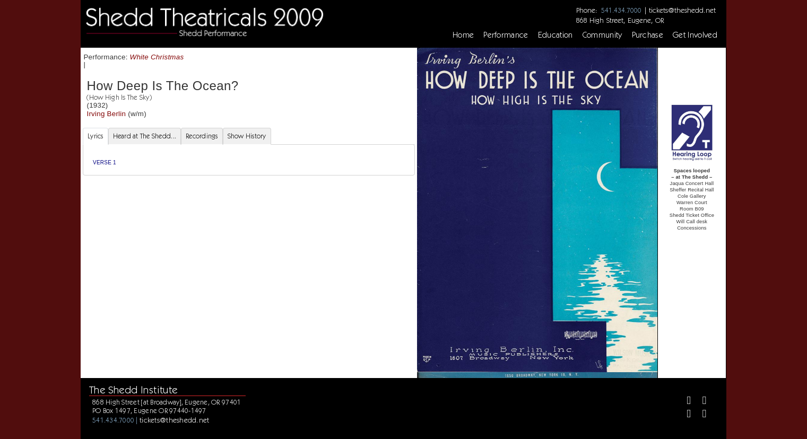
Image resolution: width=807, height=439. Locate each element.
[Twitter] (700, 401)
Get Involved (695, 35)
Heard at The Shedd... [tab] (144, 136)
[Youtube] (700, 415)
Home (463, 35)
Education (555, 35)
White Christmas (157, 57)
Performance (505, 35)
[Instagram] (684, 415)
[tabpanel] (248, 160)
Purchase (648, 35)
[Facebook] (684, 401)
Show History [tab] (247, 136)
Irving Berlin (106, 114)
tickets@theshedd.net (682, 10)
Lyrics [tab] (95, 136)
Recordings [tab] (202, 136)
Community (602, 35)
